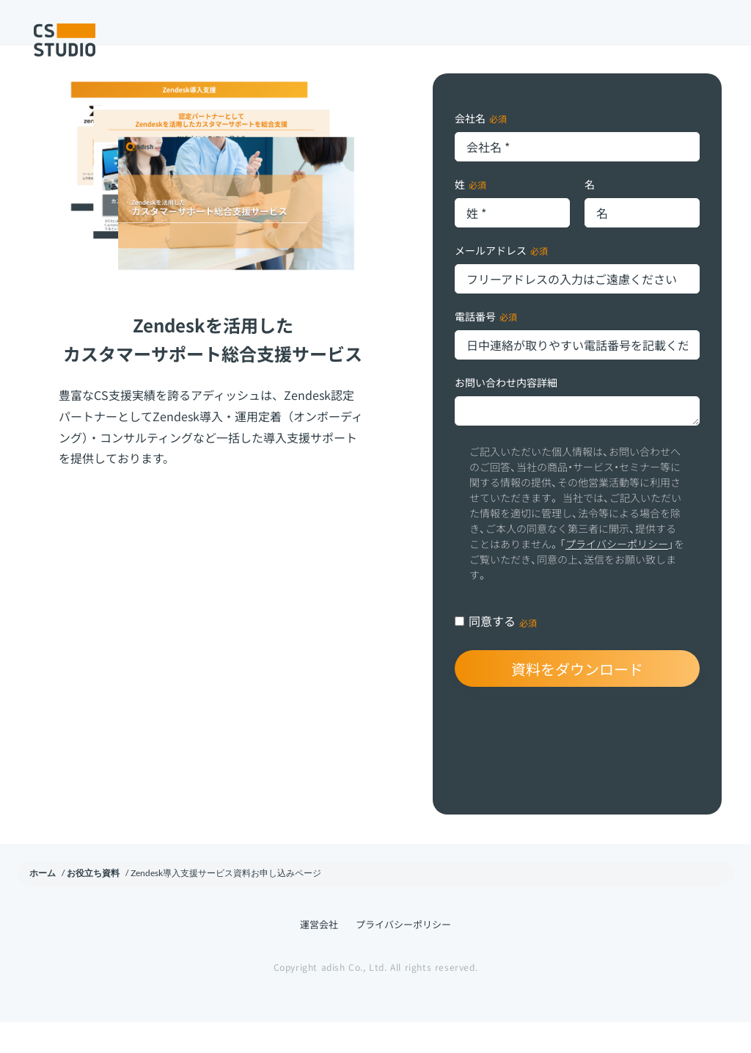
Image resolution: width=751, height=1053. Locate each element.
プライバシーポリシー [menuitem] (403, 955)
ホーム (42, 903)
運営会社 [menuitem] (319, 955)
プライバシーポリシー (616, 574)
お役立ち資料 (93, 903)
